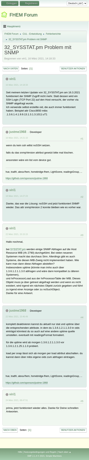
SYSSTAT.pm (18, 249)
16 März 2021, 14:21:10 (17, 138)
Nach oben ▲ (64, 452)
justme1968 (17, 131)
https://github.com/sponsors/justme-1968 (27, 178)
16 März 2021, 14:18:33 (17, 85)
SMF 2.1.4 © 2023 (35, 456)
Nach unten (11, 68)
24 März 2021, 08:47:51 (17, 400)
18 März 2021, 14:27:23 (17, 196)
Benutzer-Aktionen (73, 68)
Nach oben (10, 430)
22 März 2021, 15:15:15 (17, 234)
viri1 (12, 79)
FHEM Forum (24, 14)
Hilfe (20, 452)
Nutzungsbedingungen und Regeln (40, 452)
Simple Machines (54, 456)
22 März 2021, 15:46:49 (17, 316)
